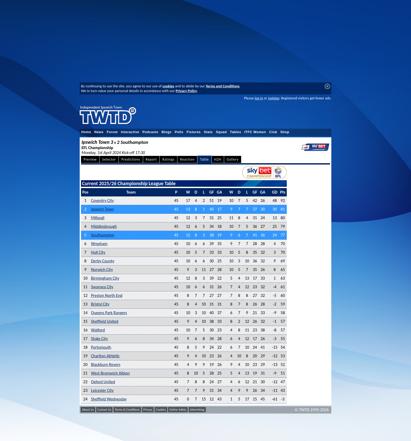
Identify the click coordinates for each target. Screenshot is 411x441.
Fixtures (194, 132)
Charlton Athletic (105, 355)
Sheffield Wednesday (109, 399)
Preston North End (106, 295)
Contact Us (104, 409)
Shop (284, 132)
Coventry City (102, 200)
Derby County (102, 260)
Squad (221, 132)
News (99, 132)
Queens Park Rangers (109, 312)
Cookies (161, 409)
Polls (179, 132)
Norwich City (102, 269)
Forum (112, 132)
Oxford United (103, 381)
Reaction (187, 159)
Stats (208, 132)
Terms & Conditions (127, 409)
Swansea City (102, 286)
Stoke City (99, 338)
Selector (109, 159)
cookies (168, 86)
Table (204, 159)
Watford (98, 329)
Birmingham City (105, 278)
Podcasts (150, 132)
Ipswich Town (102, 209)
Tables (235, 132)
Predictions (130, 159)
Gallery (233, 159)
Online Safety (177, 409)
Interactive (130, 132)
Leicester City (102, 390)
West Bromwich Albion (110, 373)
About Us (88, 409)
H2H (217, 159)
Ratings (168, 159)
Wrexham (99, 243)
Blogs (166, 132)
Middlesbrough (104, 226)
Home (86, 132)
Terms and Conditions (223, 86)
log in (259, 98)
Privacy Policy (186, 90)
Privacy (148, 409)
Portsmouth (101, 347)
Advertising (197, 409)
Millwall (97, 217)
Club (273, 132)
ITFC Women (255, 132)
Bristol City (100, 304)
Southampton (102, 235)
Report (151, 159)
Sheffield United (104, 321)
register (273, 98)
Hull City (98, 252)
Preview (90, 159)
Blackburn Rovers (105, 364)
